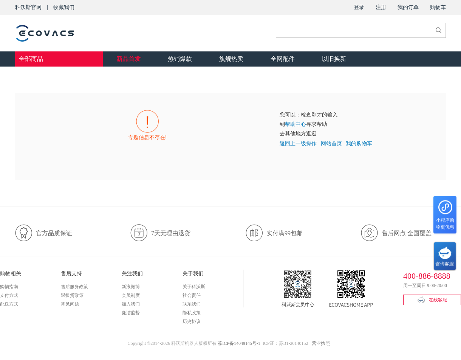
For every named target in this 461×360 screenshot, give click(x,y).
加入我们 (131, 304)
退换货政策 (72, 295)
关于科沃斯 (194, 286)
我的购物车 (359, 143)
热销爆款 (180, 59)
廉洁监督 (131, 312)
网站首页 (331, 143)
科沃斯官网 (28, 7)
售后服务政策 (74, 286)
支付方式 (9, 295)
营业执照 (321, 343)
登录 (359, 7)
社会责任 (192, 295)
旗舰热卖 (231, 59)
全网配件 (283, 59)
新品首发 (128, 59)
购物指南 (9, 286)
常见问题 (70, 304)
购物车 (438, 7)
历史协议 (192, 321)
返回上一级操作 (298, 143)
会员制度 (131, 295)
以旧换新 (334, 59)
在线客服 (432, 299)
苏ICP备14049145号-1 (239, 343)
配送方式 (9, 304)
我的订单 (408, 7)
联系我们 (192, 304)
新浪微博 (131, 286)
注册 (381, 7)
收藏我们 (63, 7)
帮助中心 (295, 124)
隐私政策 (192, 312)
